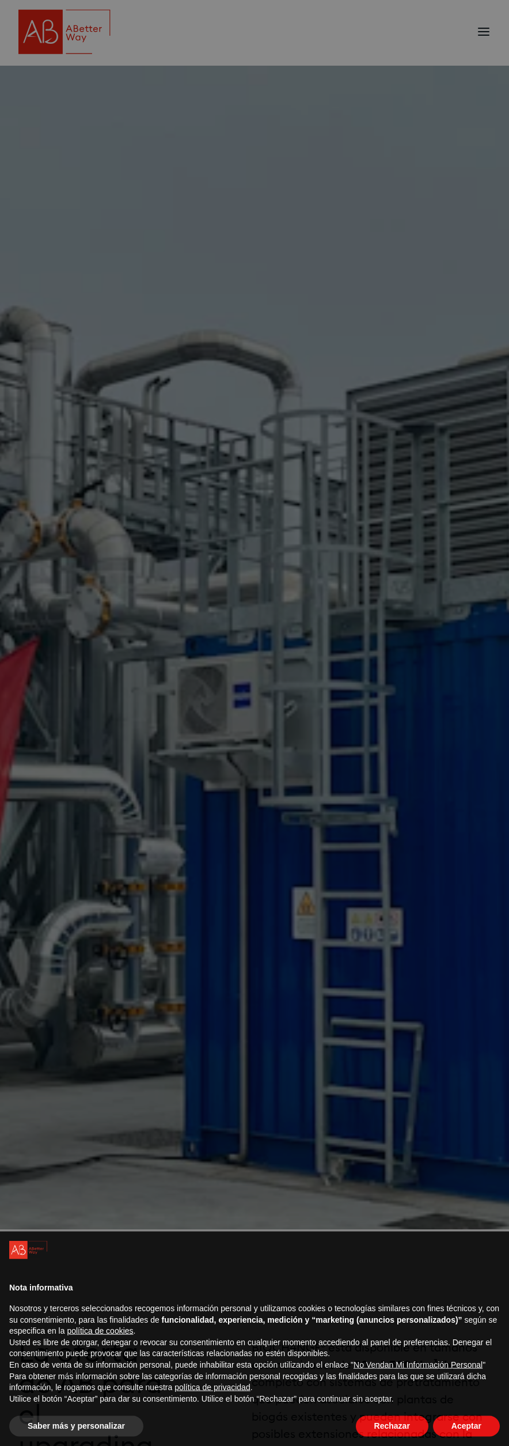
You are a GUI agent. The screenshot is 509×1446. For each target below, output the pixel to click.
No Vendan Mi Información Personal (418, 1374)
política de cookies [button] (100, 1340)
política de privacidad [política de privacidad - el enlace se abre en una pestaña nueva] (212, 1397)
